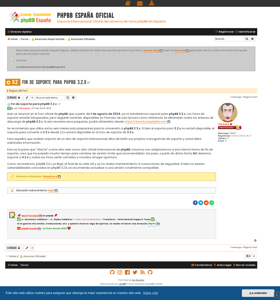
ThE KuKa (223, 124)
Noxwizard (50, 176)
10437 (233, 133)
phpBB (122, 283)
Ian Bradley (138, 280)
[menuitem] (128, 3)
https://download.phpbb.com (145, 122)
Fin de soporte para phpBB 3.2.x (54, 82)
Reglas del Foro (17, 90)
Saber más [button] (150, 293)
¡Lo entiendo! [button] (258, 293)
